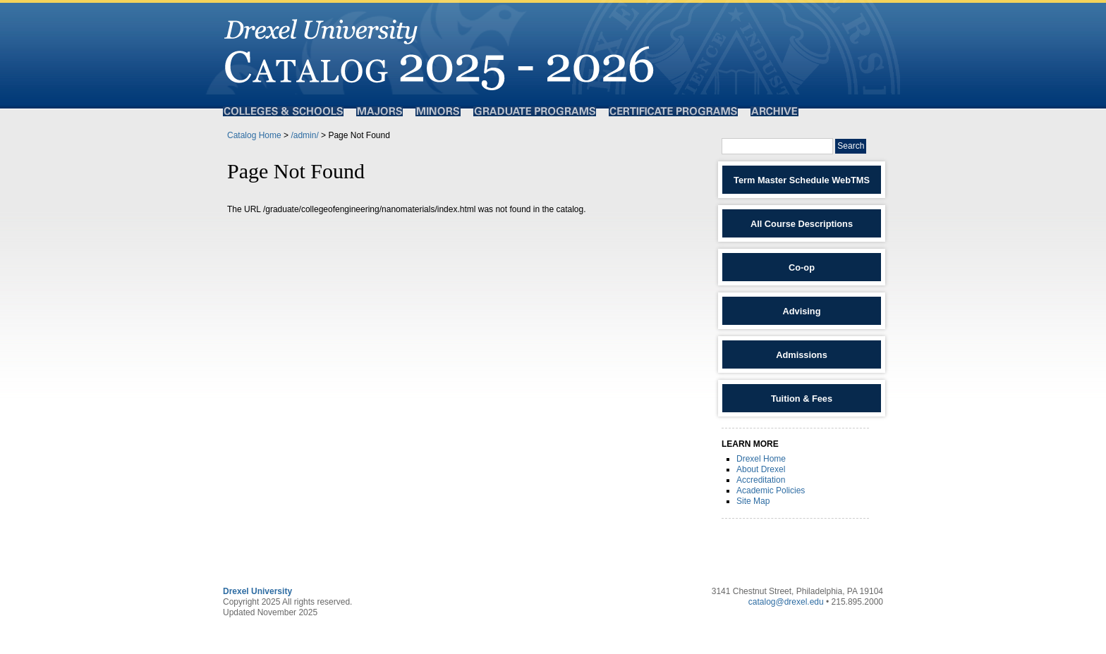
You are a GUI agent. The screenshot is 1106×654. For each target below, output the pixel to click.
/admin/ (304, 135)
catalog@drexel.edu (786, 602)
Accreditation (760, 480)
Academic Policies (770, 490)
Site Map (753, 501)
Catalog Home (254, 135)
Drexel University (257, 591)
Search (850, 146)
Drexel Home (761, 459)
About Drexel (760, 469)
